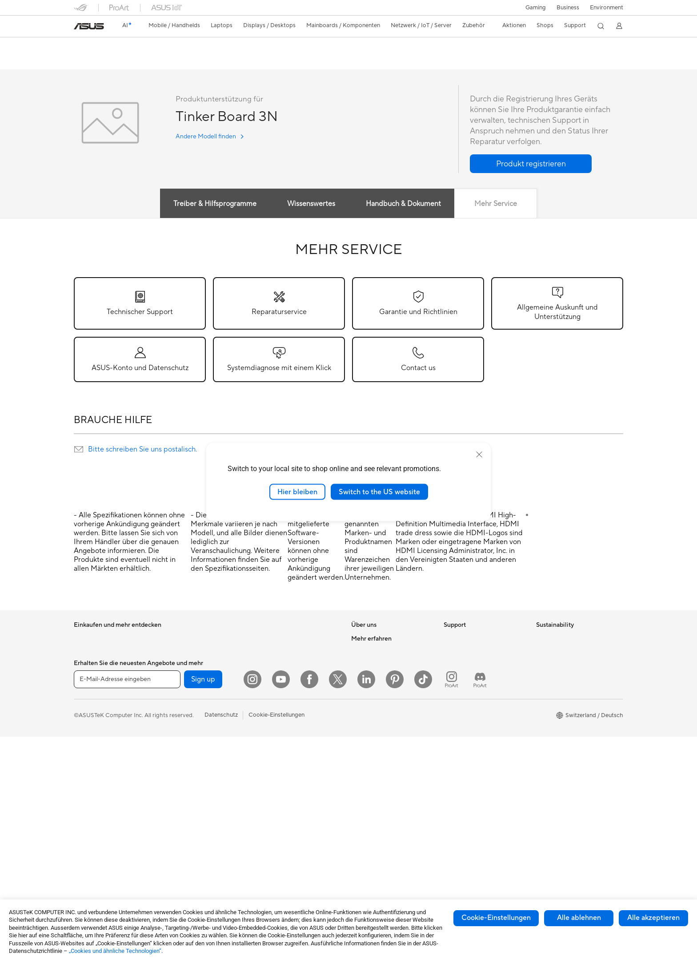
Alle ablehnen (579, 917)
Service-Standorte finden (476, 665)
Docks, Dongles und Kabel (291, 800)
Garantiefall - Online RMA (477, 638)
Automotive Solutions (379, 812)
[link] (89, 26)
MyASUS (456, 766)
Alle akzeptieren (653, 917)
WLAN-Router (276, 638)
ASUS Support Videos (473, 752)
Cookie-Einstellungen (496, 917)
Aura (357, 866)
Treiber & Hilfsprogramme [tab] (214, 204)
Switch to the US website (379, 491)
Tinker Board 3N (107, 46)
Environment (606, 7)
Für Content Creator (101, 706)
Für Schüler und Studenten (108, 719)
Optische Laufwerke (192, 772)
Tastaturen (271, 699)
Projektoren (89, 773)
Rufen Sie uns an (465, 705)
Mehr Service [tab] (496, 204)
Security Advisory (467, 739)
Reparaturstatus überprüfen (480, 652)
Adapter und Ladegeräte (289, 787)
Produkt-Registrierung (473, 678)
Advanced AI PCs (374, 772)
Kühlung (177, 732)
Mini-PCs (178, 665)
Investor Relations (375, 678)
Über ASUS (366, 638)
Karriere (362, 652)
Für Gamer (87, 733)
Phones (83, 652)
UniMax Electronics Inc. (382, 732)
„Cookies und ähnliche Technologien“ (115, 951)
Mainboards (181, 692)
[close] (479, 454)
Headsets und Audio (283, 726)
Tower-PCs (88, 800)
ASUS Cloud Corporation (384, 718)
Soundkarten (183, 759)
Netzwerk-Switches (283, 672)
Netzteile (177, 746)
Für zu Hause (90, 679)
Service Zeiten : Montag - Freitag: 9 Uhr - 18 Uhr (476, 722)
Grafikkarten (182, 706)
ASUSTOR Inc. (370, 705)
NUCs (174, 652)
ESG (542, 638)
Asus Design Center (377, 786)
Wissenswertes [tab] (311, 204)
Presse (360, 692)
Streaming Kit (275, 739)
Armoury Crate (371, 852)
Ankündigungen (371, 665)
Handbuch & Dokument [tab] (403, 204)
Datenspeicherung (190, 786)
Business (568, 7)
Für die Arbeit (91, 693)
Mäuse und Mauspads (285, 713)
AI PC (358, 759)
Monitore (86, 760)
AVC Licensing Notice (379, 826)
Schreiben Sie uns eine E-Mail (482, 692)
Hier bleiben (297, 491)
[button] (535, 7)
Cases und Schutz (280, 773)
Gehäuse (177, 719)
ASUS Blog (366, 839)
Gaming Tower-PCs (191, 638)
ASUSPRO (365, 799)
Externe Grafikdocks (193, 799)
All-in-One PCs (93, 787)
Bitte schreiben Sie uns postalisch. (142, 449)
